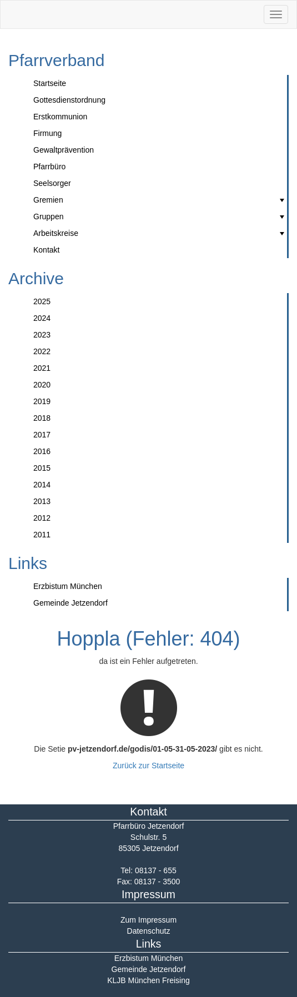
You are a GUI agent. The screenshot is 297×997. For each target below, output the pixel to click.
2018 (42, 418)
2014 (42, 484)
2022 (42, 351)
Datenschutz (148, 930)
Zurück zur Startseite (148, 765)
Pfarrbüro (49, 166)
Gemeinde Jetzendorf (70, 602)
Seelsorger (52, 183)
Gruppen (160, 216)
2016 (42, 451)
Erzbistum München (67, 586)
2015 (42, 468)
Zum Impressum (148, 919)
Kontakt (46, 249)
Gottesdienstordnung (69, 99)
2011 (42, 534)
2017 (42, 434)
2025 (42, 301)
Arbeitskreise (160, 233)
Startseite (49, 83)
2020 (42, 384)
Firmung (47, 133)
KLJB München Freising (148, 980)
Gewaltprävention (63, 149)
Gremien (160, 199)
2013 (42, 501)
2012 (42, 517)
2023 (42, 334)
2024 (42, 318)
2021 (42, 368)
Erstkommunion (60, 116)
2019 (42, 401)
